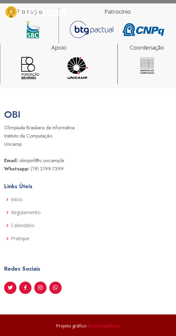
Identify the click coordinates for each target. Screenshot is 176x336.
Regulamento (26, 212)
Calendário (23, 225)
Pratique (20, 238)
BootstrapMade (104, 326)
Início (17, 199)
